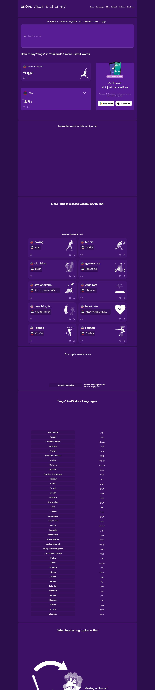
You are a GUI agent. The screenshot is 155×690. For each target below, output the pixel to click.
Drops (92, 7)
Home (53, 22)
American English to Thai (70, 22)
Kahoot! (114, 7)
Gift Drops (130, 7)
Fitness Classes (91, 22)
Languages (100, 7)
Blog (108, 7)
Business (122, 7)
